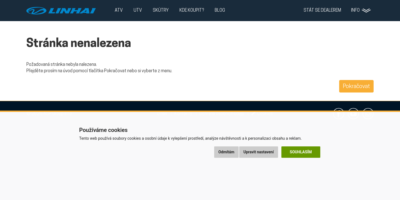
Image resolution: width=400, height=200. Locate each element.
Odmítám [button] (226, 152)
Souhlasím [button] (301, 152)
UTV (138, 10)
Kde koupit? (191, 10)
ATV (119, 10)
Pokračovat (356, 86)
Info (355, 10)
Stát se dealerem (322, 10)
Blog (220, 10)
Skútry (161, 10)
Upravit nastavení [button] (258, 152)
